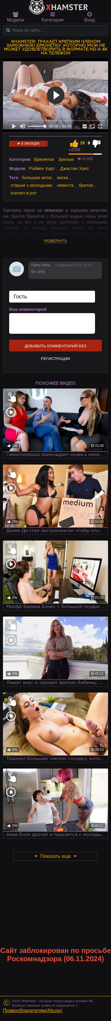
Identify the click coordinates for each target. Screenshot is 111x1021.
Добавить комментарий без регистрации (55, 347)
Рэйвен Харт (42, 168)
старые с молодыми (31, 185)
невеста (65, 185)
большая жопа (37, 177)
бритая (86, 185)
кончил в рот (24, 192)
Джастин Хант (74, 168)
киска (62, 177)
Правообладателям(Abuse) (32, 1010)
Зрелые (66, 159)
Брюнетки (44, 159)
